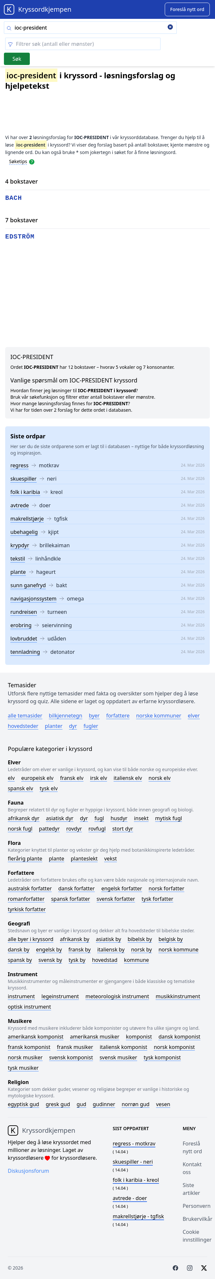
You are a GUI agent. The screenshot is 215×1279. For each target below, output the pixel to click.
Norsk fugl (20, 828)
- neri (133, 1161)
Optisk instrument (29, 1006)
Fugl (99, 818)
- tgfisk (138, 1216)
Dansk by (19, 949)
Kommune (136, 959)
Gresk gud (58, 1104)
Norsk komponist (174, 1047)
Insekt (141, 818)
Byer (94, 715)
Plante (56, 858)
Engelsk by (49, 949)
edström (19, 236)
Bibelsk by (140, 939)
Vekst (110, 858)
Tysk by (77, 959)
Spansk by (20, 959)
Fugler (91, 726)
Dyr (73, 726)
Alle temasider (25, 715)
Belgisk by (171, 939)
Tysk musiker (23, 1067)
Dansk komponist (179, 1036)
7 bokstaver (21, 220)
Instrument (21, 996)
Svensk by (50, 959)
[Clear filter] (83, 44)
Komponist (139, 1036)
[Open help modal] (32, 161)
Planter (53, 726)
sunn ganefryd (28, 585)
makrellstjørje (27, 518)
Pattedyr (49, 828)
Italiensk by (111, 949)
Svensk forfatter (116, 898)
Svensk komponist (71, 1057)
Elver (194, 715)
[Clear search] (170, 27)
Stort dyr (122, 828)
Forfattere (117, 715)
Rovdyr (74, 828)
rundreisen (23, 611)
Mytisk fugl (168, 818)
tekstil (17, 558)
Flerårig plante (25, 858)
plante (18, 571)
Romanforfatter (26, 898)
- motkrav (134, 1143)
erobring (20, 625)
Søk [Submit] (16, 58)
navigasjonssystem (33, 598)
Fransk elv (71, 778)
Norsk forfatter (166, 888)
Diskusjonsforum (28, 1170)
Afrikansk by (75, 939)
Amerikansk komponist (36, 1036)
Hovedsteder (23, 726)
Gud (81, 1104)
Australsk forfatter (30, 888)
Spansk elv (20, 788)
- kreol (136, 1179)
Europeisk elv (37, 778)
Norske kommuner (158, 715)
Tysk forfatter (157, 898)
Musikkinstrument (178, 996)
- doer (130, 1198)
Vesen (163, 1104)
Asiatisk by (108, 939)
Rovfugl (97, 828)
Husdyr (119, 818)
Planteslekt (84, 858)
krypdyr (19, 545)
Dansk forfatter (76, 888)
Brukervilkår (197, 1218)
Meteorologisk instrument (117, 996)
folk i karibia (25, 492)
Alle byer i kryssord (31, 939)
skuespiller (23, 478)
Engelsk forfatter (121, 888)
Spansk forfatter (70, 898)
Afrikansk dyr (24, 818)
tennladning (25, 651)
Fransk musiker (75, 1047)
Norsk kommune (179, 949)
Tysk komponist (162, 1057)
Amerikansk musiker (94, 1036)
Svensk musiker (118, 1057)
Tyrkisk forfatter (27, 909)
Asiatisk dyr (60, 818)
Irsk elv (98, 778)
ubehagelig (24, 532)
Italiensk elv (127, 778)
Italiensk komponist (123, 1047)
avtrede (19, 505)
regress (19, 465)
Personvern (196, 1205)
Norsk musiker (25, 1057)
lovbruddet (23, 638)
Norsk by (141, 949)
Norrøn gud (135, 1104)
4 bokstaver (21, 181)
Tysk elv (49, 788)
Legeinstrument (60, 996)
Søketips (18, 161)
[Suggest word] (187, 9)
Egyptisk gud (23, 1104)
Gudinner (104, 1104)
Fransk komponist (29, 1047)
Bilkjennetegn (65, 715)
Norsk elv (160, 778)
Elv (11, 778)
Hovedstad (105, 959)
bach (13, 198)
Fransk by (79, 949)
